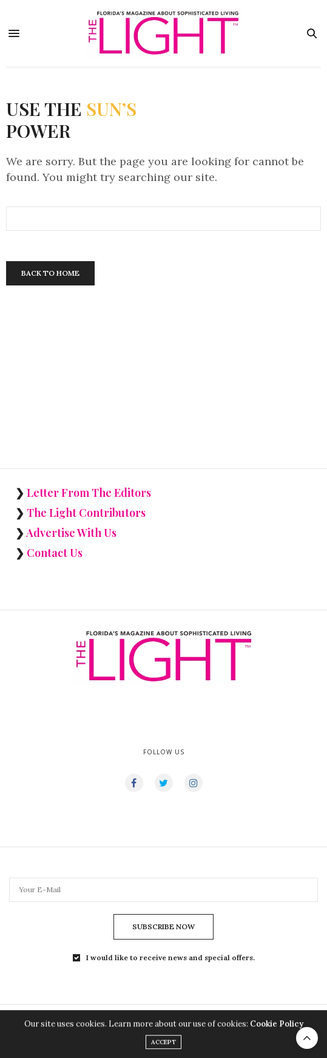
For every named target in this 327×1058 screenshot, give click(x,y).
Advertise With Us (71, 532)
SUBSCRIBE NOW (163, 926)
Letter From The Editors (89, 492)
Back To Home (50, 273)
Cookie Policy (276, 1026)
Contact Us (55, 552)
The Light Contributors (86, 512)
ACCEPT (163, 1044)
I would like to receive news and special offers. (170, 957)
